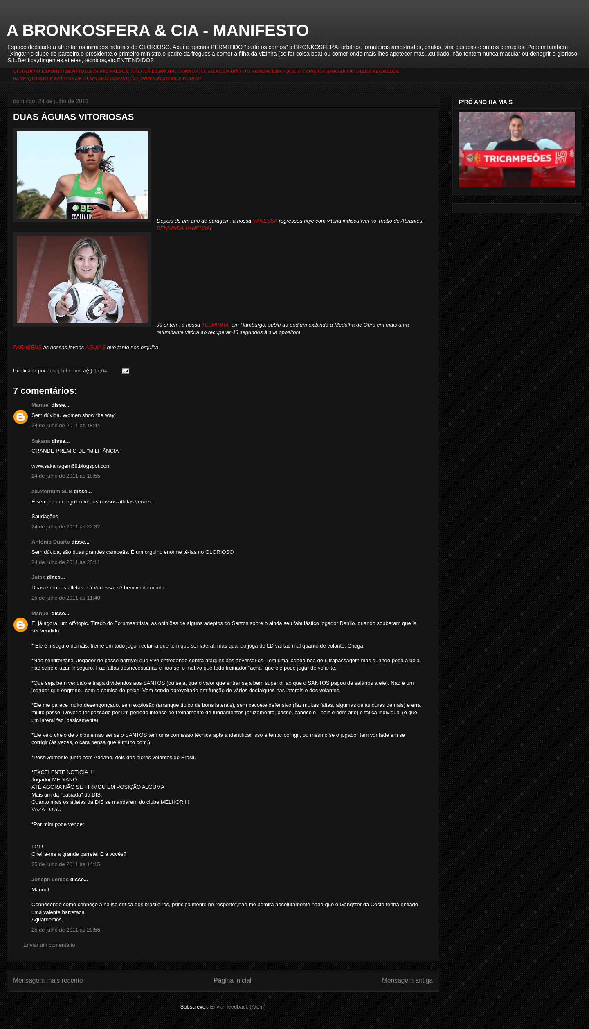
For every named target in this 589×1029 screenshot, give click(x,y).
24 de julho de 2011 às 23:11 (65, 562)
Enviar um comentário (49, 945)
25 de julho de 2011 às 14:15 (65, 864)
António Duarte (50, 542)
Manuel (40, 405)
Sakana (40, 441)
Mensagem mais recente (48, 980)
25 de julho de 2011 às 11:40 (65, 598)
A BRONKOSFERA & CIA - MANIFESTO (158, 30)
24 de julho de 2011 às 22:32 (65, 527)
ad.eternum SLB (51, 491)
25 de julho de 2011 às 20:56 (65, 930)
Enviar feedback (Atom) (238, 1007)
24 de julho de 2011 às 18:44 (65, 425)
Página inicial (232, 980)
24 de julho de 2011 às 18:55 (65, 476)
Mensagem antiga (407, 980)
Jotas (38, 577)
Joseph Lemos (50, 879)
